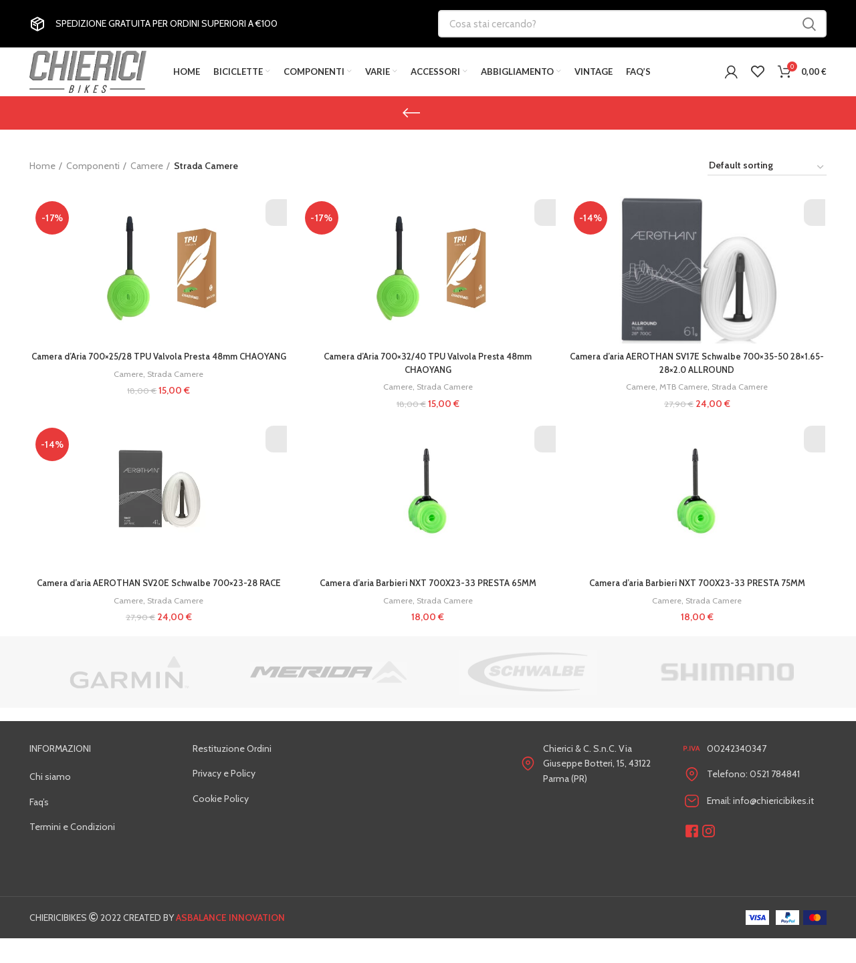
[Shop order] (767, 180)
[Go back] (411, 124)
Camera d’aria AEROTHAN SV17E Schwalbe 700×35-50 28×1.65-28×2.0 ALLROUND (698, 374)
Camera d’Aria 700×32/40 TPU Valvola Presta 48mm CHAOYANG (428, 374)
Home (42, 178)
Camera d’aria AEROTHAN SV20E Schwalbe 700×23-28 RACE (158, 600)
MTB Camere (684, 398)
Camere (146, 178)
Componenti (93, 178)
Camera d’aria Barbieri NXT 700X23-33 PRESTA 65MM (428, 594)
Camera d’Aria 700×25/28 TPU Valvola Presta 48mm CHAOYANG (157, 374)
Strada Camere (175, 398)
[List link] (101, 801)
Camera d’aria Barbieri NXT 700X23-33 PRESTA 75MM (698, 594)
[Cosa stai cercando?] (632, 23)
